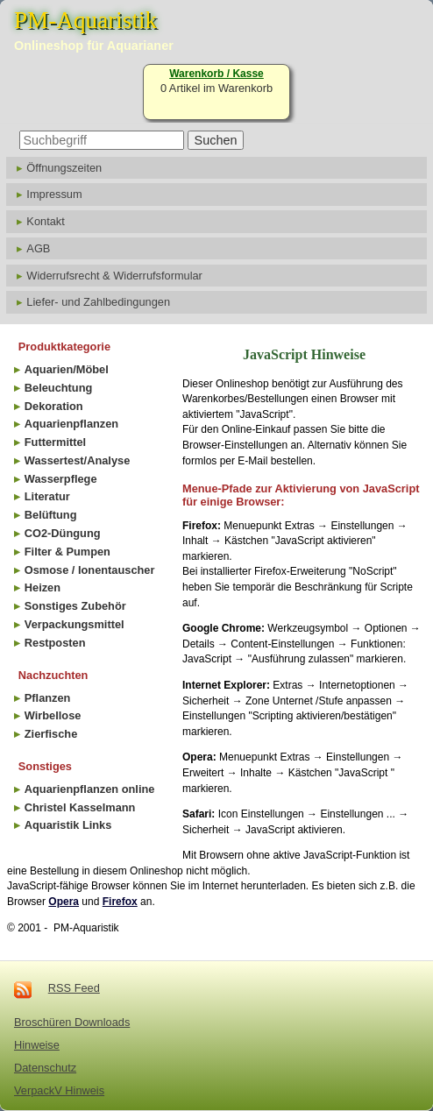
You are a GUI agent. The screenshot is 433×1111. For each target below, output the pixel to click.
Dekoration (54, 406)
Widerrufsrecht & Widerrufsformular (114, 275)
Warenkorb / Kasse (216, 73)
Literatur (47, 496)
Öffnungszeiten (64, 167)
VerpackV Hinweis (59, 1090)
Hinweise (37, 1044)
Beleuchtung (59, 387)
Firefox (120, 901)
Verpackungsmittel (74, 624)
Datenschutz (45, 1067)
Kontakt (45, 221)
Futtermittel (55, 442)
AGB (38, 248)
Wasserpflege (61, 478)
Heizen (42, 587)
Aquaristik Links (68, 824)
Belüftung (51, 514)
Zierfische (51, 733)
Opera (63, 901)
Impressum (54, 194)
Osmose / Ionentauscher (90, 570)
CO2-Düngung (63, 533)
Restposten (55, 642)
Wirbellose (53, 715)
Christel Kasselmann (80, 807)
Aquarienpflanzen (71, 423)
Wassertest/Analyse (77, 460)
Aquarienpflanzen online (90, 789)
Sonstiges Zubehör (75, 605)
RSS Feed (74, 987)
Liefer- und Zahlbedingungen (98, 301)
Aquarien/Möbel (67, 369)
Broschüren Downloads (72, 1022)
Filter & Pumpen (67, 551)
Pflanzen (48, 697)
